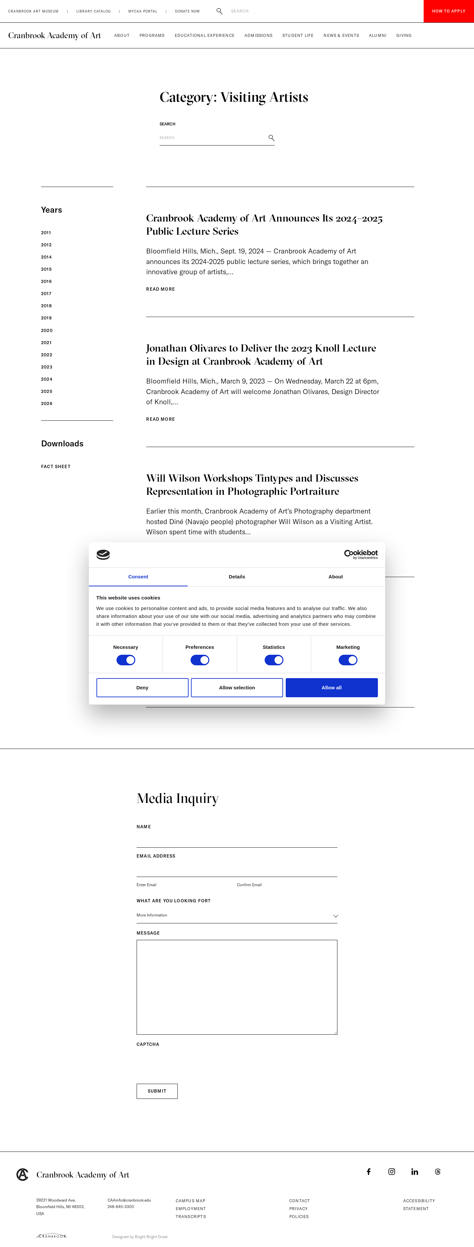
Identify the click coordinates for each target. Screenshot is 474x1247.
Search (167, 123)
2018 (46, 305)
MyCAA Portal (142, 11)
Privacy (298, 1208)
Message (148, 936)
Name (144, 830)
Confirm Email (249, 888)
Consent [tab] (138, 576)
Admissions (259, 35)
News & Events (341, 35)
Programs (152, 35)
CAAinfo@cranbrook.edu (129, 1200)
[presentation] (187, 1067)
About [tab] (336, 576)
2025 (47, 391)
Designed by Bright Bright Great (142, 1236)
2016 (46, 281)
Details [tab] (237, 576)
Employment (191, 1208)
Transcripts (191, 1216)
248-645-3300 (121, 1206)
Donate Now (187, 11)
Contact (299, 1200)
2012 (46, 245)
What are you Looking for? (173, 904)
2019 (46, 318)
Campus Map (191, 1200)
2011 (46, 232)
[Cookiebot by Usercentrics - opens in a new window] (349, 555)
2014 (46, 257)
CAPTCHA (148, 1047)
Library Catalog (93, 11)
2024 (47, 379)
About (122, 35)
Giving (404, 35)
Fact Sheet (56, 466)
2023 (47, 367)
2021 (46, 342)
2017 (46, 293)
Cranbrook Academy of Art (54, 35)
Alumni (377, 35)
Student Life (298, 35)
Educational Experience (205, 35)
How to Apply (448, 11)
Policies (299, 1216)
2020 (47, 330)
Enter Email (146, 888)
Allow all (332, 687)
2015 (46, 269)
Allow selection (237, 687)
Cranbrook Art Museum (33, 11)
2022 (46, 355)
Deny (142, 687)
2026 (47, 403)
